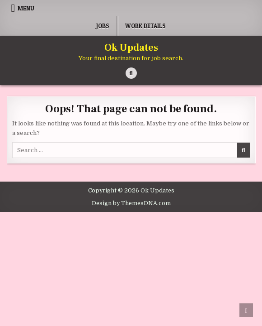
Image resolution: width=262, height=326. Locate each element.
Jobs (102, 25)
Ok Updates (131, 47)
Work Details (145, 25)
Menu (26, 8)
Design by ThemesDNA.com (131, 203)
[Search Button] (131, 73)
